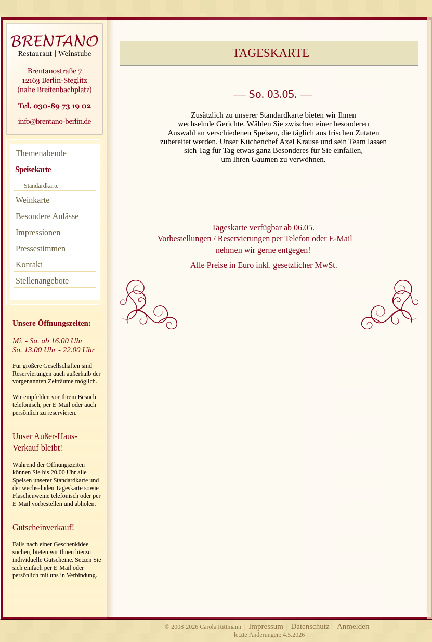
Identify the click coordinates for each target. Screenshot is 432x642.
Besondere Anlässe (47, 216)
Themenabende (41, 153)
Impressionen (38, 232)
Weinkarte (32, 200)
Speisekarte (33, 169)
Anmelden (353, 626)
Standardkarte (41, 185)
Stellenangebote (42, 280)
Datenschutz (310, 626)
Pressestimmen (41, 248)
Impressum (265, 626)
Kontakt (29, 264)
